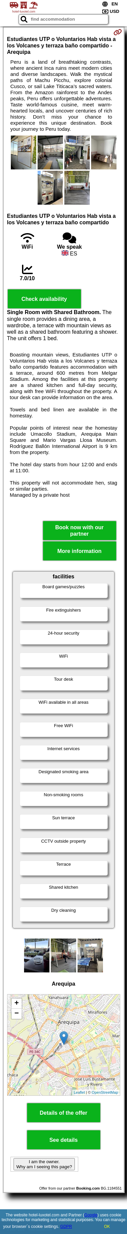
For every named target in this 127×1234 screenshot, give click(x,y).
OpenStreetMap (105, 1092)
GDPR (66, 1226)
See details (63, 1140)
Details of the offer (63, 1113)
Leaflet (79, 1092)
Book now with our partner (79, 531)
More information (79, 551)
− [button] (16, 1014)
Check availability (44, 299)
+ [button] (16, 1004)
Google (91, 1215)
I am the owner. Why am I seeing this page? (44, 1164)
